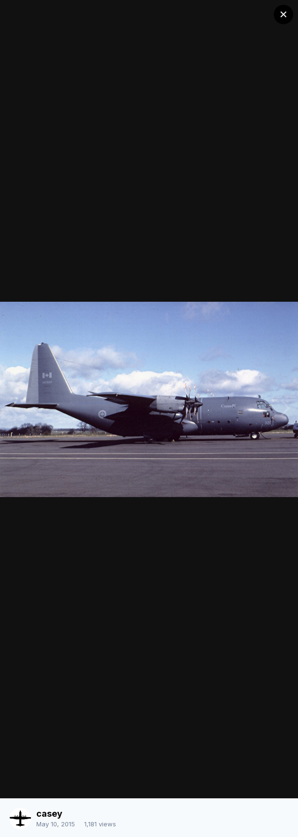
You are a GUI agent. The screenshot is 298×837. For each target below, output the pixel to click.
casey (49, 813)
